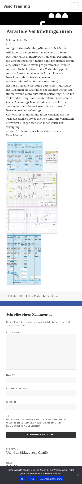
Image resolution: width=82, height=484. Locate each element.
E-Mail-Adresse (16, 388)
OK (22, 479)
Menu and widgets (75, 9)
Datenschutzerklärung (51, 479)
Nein (32, 479)
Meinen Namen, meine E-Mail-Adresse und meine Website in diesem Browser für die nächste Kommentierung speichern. (36, 422)
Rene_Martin (34, 296)
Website (11, 402)
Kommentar (14, 332)
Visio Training (16, 6)
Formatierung (52, 296)
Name (10, 375)
